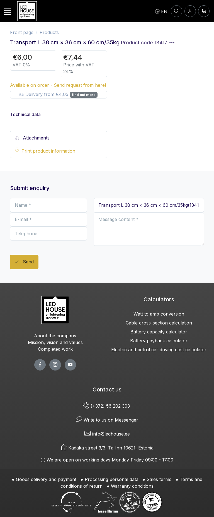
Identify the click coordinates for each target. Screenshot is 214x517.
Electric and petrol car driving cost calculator (158, 349)
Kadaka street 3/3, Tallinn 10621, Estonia (107, 448)
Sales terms (159, 479)
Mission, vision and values (55, 342)
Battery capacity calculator (158, 332)
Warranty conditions (132, 486)
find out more (84, 95)
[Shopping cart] (204, 11)
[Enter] (190, 11)
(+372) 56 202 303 (107, 406)
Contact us (107, 389)
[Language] (161, 11)
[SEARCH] (176, 11)
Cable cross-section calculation (159, 323)
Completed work (55, 349)
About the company (55, 335)
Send (24, 262)
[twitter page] (55, 365)
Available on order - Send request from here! (58, 85)
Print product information (48, 151)
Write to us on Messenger (107, 420)
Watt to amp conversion (158, 314)
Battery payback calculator (159, 340)
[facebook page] (40, 365)
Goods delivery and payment (46, 479)
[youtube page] (70, 365)
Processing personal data (111, 479)
